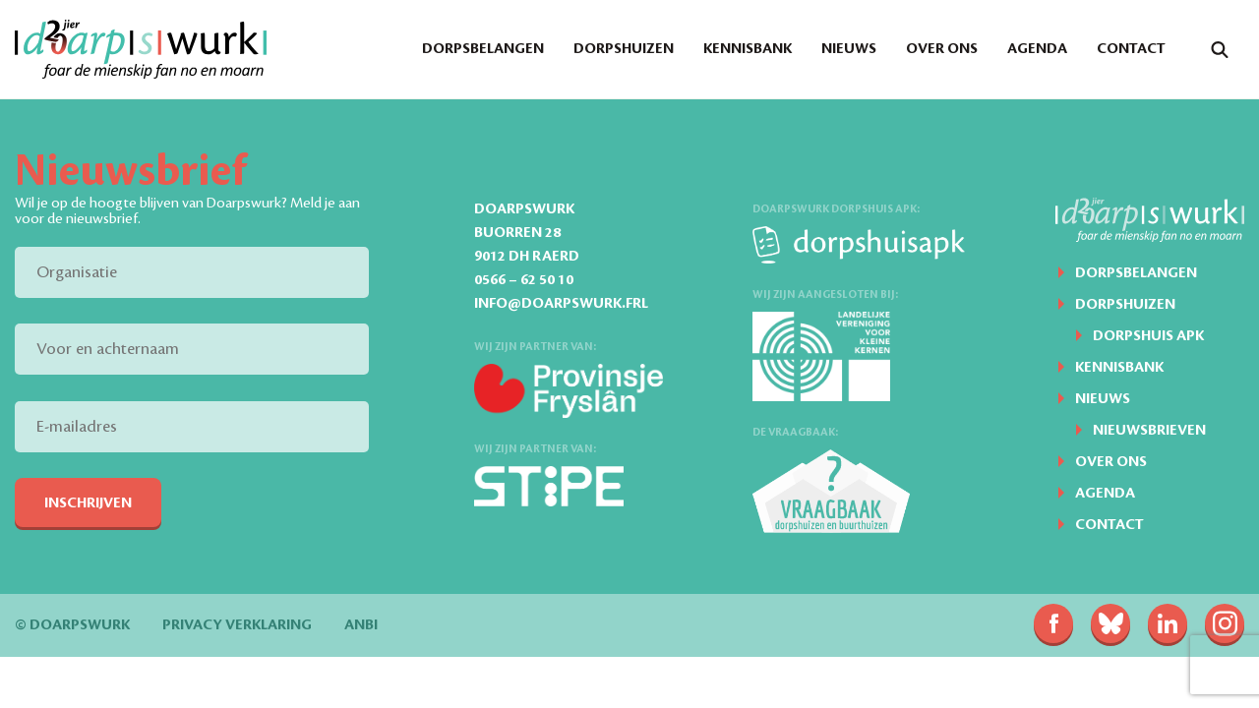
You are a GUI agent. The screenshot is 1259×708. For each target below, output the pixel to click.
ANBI (361, 625)
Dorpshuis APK (1148, 336)
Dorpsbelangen (483, 49)
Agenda (1037, 49)
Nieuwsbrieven (1149, 431)
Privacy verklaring (237, 625)
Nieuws (848, 49)
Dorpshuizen (623, 49)
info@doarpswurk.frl (561, 304)
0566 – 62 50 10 (523, 280)
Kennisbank (747, 49)
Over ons (942, 49)
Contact (1131, 49)
